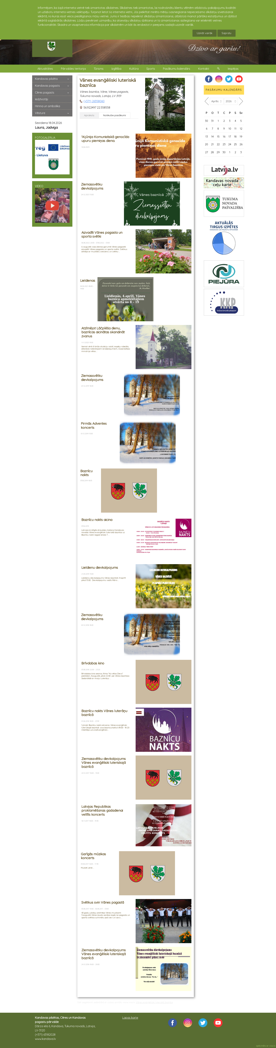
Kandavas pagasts (47, 85)
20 (206, 144)
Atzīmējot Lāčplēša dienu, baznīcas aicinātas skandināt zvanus (103, 332)
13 (206, 136)
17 (229, 136)
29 (218, 152)
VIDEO (52, 203)
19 (241, 136)
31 (212, 121)
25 (235, 144)
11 (235, 128)
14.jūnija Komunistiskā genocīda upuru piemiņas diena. (105, 139)
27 (206, 152)
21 (212, 144)
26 (241, 144)
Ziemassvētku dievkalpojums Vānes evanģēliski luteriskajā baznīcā (103, 763)
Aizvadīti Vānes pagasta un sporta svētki (101, 234)
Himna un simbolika (47, 106)
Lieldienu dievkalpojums (99, 567)
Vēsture (40, 113)
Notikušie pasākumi (114, 115)
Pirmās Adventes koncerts (94, 425)
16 (224, 136)
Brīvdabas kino (92, 663)
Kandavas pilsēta (46, 78)
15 (218, 136)
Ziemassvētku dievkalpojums (92, 186)
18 (235, 136)
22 (218, 144)
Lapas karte (130, 1017)
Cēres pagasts (44, 92)
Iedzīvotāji (41, 99)
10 (229, 128)
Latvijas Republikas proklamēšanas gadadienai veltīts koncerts (102, 810)
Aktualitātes (45, 68)
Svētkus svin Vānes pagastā (102, 902)
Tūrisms (98, 68)
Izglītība (116, 68)
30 (206, 121)
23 (224, 144)
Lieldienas (87, 280)
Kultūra (134, 68)
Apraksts (89, 115)
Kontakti (203, 68)
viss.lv (272, 1045)
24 (229, 144)
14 (212, 136)
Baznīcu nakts (86, 473)
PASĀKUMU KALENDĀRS (224, 89)
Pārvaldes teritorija (73, 68)
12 (241, 128)
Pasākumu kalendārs (176, 68)
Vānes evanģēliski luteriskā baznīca (154, 1002)
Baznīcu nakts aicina (96, 520)
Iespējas (233, 68)
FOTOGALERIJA (52, 155)
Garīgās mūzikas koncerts (93, 856)
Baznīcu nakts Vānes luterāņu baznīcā (104, 713)
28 (212, 152)
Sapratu (226, 33)
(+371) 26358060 (94, 101)
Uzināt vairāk (204, 33)
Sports (150, 68)
